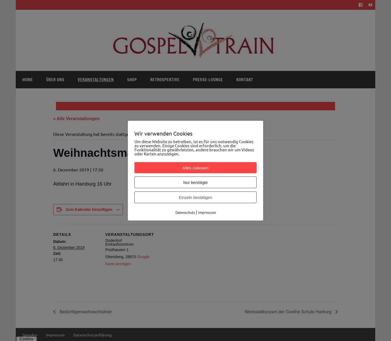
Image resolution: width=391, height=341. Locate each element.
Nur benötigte (195, 182)
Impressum (207, 212)
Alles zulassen (195, 167)
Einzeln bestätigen (195, 197)
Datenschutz (185, 212)
